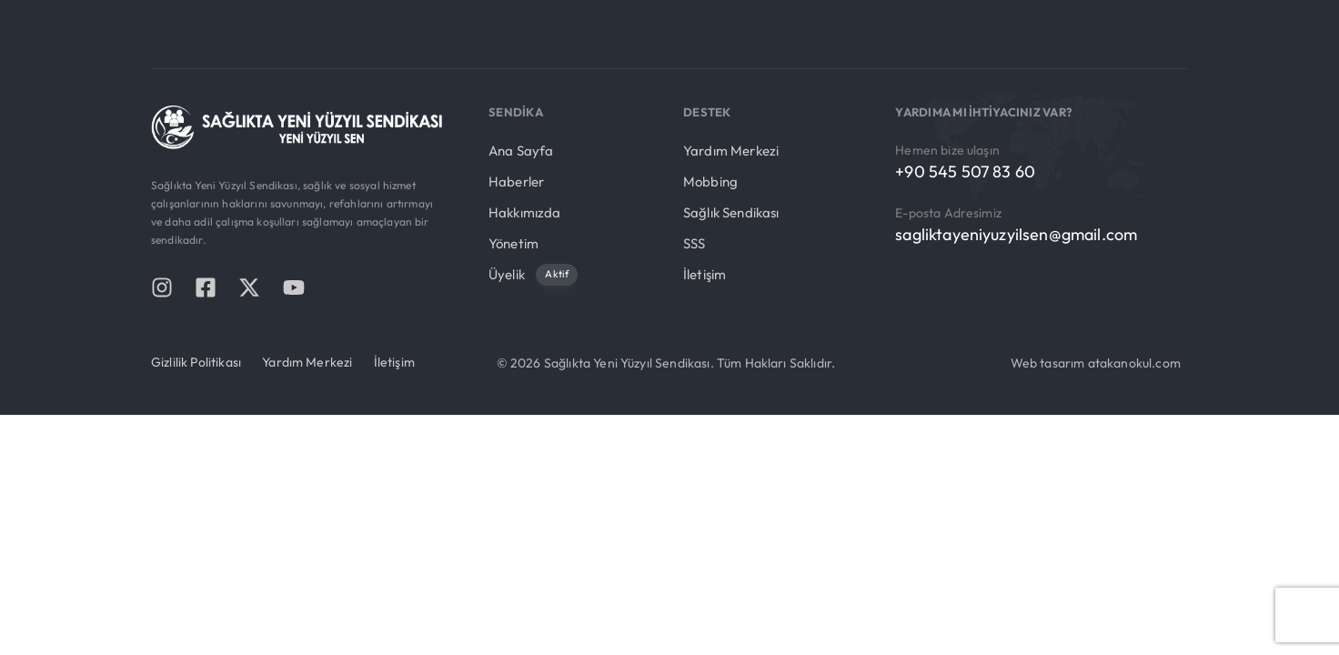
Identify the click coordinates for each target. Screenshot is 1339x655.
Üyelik (533, 275)
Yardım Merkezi (731, 150)
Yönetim (513, 243)
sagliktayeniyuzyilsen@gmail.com (1016, 234)
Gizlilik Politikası (196, 362)
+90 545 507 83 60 (965, 171)
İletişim (704, 274)
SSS (694, 243)
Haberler (516, 181)
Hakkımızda (524, 212)
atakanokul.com (1134, 363)
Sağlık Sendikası (731, 212)
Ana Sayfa (520, 150)
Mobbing (710, 181)
